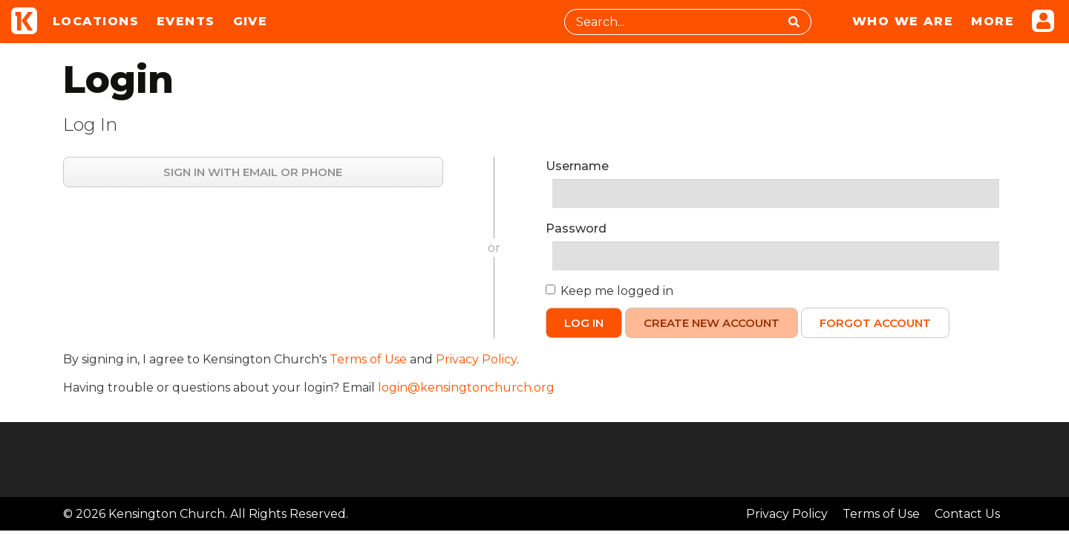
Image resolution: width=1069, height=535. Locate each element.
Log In (584, 323)
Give (250, 21)
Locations (96, 21)
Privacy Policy (476, 359)
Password (576, 228)
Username (577, 166)
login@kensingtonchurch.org (466, 387)
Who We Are (902, 21)
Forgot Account (875, 323)
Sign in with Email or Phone (252, 172)
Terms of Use (368, 359)
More (992, 21)
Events (186, 21)
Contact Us (967, 514)
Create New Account (711, 323)
